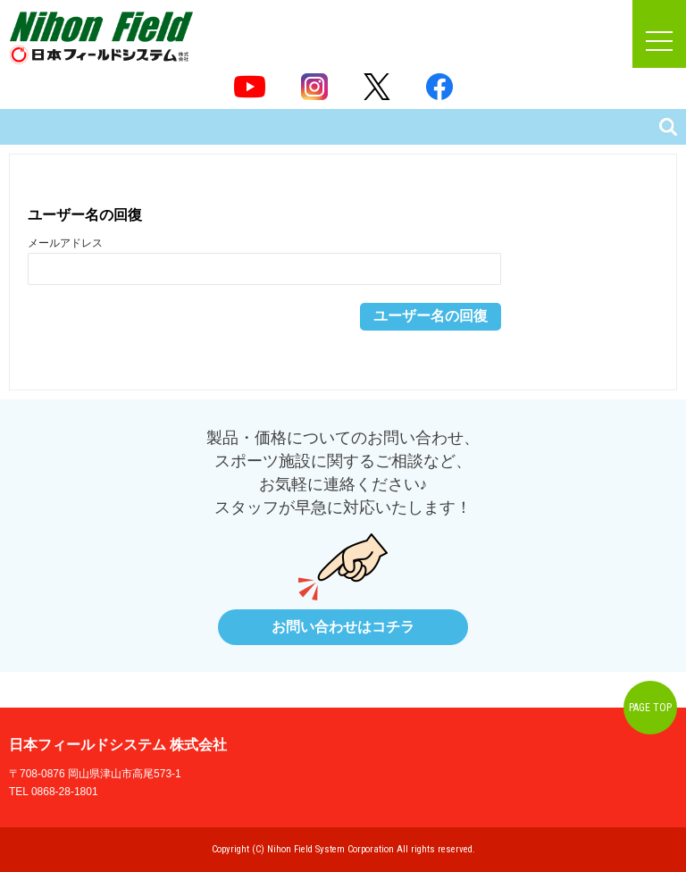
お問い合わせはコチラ (343, 626)
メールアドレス (65, 243)
